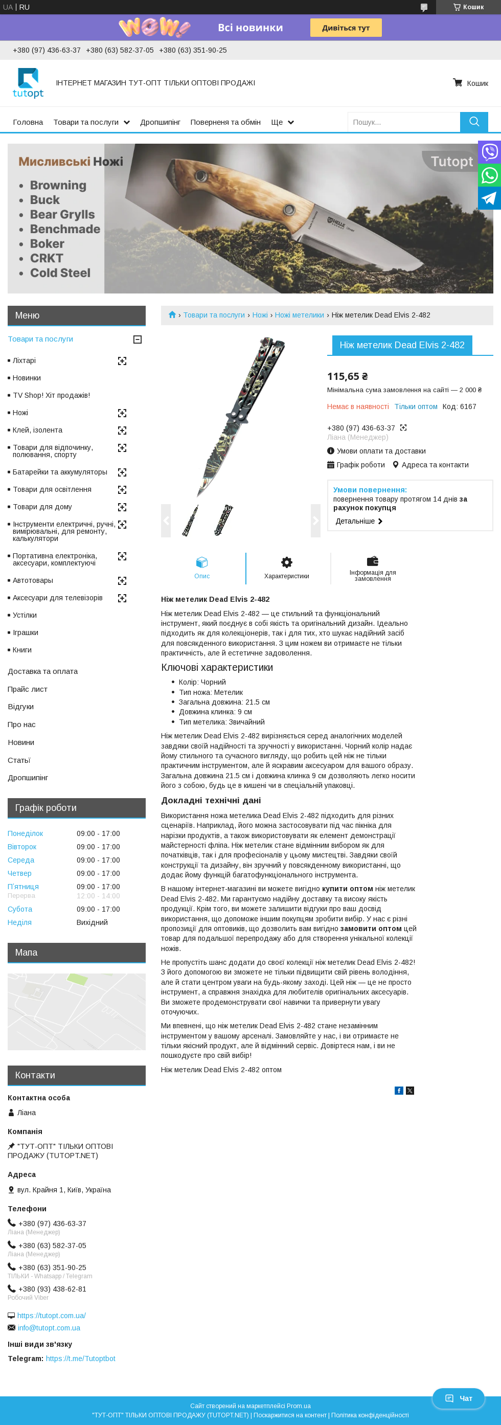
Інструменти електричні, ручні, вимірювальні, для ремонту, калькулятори (64, 531)
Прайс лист (28, 689)
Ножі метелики (299, 315)
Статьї (19, 760)
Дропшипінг (160, 122)
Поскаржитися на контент (290, 1415)
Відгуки (21, 706)
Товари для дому (42, 507)
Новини (21, 742)
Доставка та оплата (43, 671)
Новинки (27, 378)
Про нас (22, 724)
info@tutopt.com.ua (49, 1328)
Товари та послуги (86, 122)
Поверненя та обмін (226, 122)
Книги (22, 650)
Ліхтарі (24, 360)
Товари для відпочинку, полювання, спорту (53, 451)
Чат (458, 1398)
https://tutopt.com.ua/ (51, 1315)
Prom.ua (299, 1406)
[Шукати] (474, 122)
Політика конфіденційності (370, 1415)
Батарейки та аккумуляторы (60, 472)
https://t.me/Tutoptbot (81, 1358)
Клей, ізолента (37, 430)
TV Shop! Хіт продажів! (51, 395)
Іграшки (25, 632)
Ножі (260, 315)
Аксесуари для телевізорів (58, 598)
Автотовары (33, 580)
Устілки (25, 615)
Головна (28, 122)
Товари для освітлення (52, 489)
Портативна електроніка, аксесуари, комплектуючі (55, 559)
